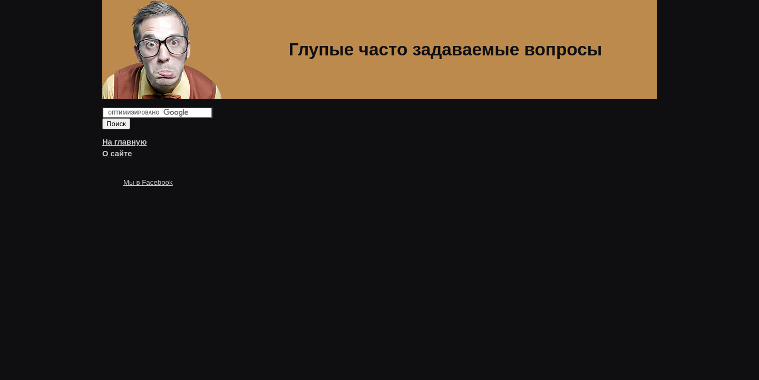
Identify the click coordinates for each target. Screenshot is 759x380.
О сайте (117, 153)
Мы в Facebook (148, 182)
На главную (124, 142)
